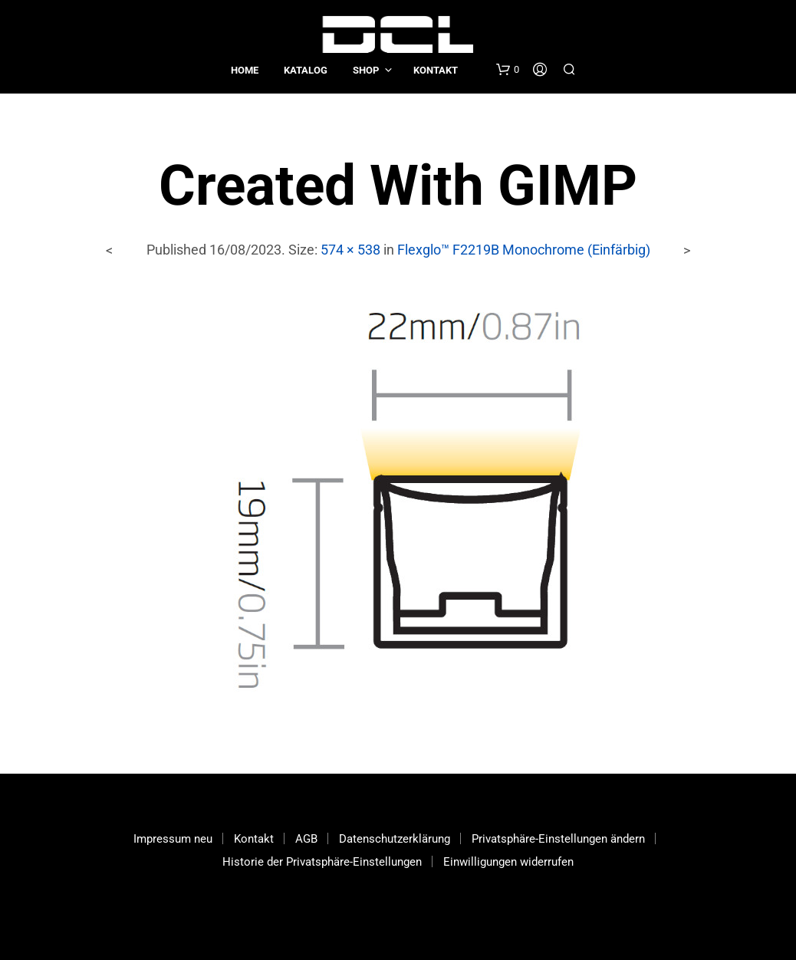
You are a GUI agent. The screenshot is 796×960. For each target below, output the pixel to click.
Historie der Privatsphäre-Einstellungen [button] (322, 862)
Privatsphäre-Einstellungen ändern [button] (558, 839)
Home (244, 70)
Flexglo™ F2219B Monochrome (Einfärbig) (523, 250)
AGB (306, 839)
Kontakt (435, 70)
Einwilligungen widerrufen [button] (508, 862)
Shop (366, 70)
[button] (507, 69)
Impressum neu (172, 839)
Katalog (305, 70)
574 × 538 (350, 250)
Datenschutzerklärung (394, 839)
